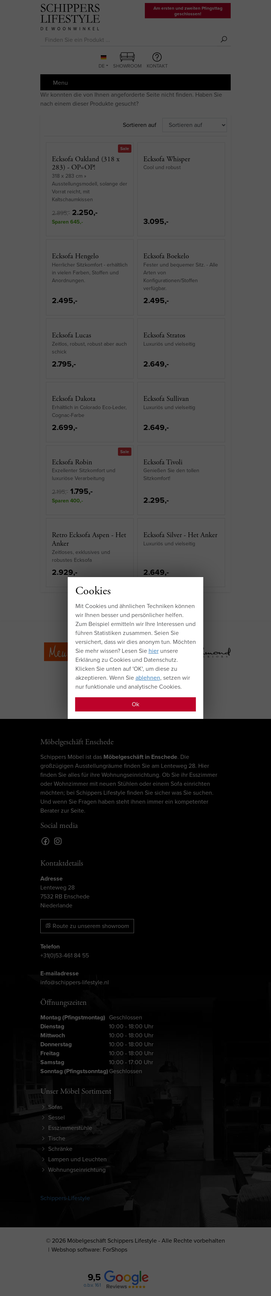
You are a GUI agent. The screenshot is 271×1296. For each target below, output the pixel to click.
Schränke (60, 1148)
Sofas (55, 1107)
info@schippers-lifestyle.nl (74, 982)
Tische (56, 1138)
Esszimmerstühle (70, 1128)
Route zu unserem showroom (87, 926)
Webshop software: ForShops (89, 1249)
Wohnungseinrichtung (77, 1169)
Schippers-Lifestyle (65, 1198)
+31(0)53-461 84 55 (64, 955)
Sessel (56, 1117)
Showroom (127, 60)
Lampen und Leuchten (77, 1159)
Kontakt (157, 60)
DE (102, 62)
